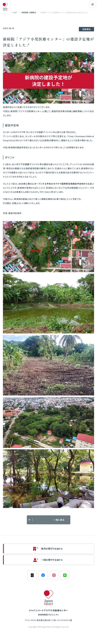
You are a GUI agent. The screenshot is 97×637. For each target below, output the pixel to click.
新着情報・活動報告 (28, 12)
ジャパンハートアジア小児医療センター (48, 612)
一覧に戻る (59, 519)
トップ (15, 12)
